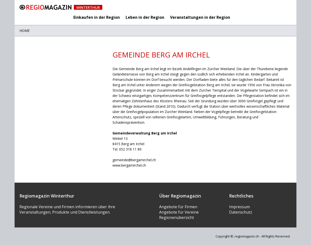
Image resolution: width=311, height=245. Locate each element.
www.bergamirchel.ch (129, 165)
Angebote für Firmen (178, 206)
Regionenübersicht (176, 217)
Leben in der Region (145, 17)
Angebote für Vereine (179, 212)
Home (24, 30)
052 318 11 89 (130, 149)
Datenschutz (240, 212)
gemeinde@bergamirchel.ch (134, 160)
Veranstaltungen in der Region (200, 17)
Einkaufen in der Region (96, 17)
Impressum (239, 206)
